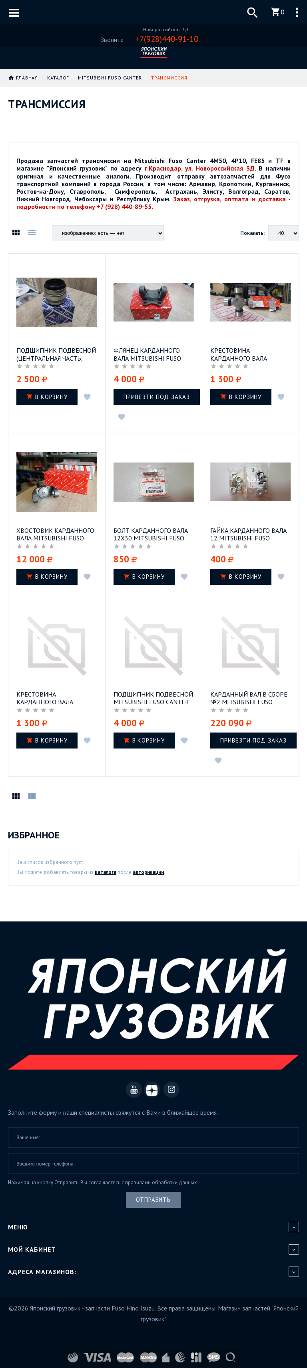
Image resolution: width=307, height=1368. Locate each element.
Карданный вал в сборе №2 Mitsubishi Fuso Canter (248, 695)
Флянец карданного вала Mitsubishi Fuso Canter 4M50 (147, 353)
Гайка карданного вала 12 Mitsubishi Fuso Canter (248, 532)
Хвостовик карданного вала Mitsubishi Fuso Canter (55, 532)
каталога (105, 869)
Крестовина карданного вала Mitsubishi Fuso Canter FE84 (54, 695)
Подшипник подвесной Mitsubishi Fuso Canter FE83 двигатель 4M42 (153, 695)
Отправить (153, 1197)
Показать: (252, 233)
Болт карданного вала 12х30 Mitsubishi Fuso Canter (151, 532)
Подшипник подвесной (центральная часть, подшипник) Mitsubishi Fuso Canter (56, 353)
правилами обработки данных (161, 1180)
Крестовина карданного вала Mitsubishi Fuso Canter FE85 (248, 353)
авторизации (148, 869)
